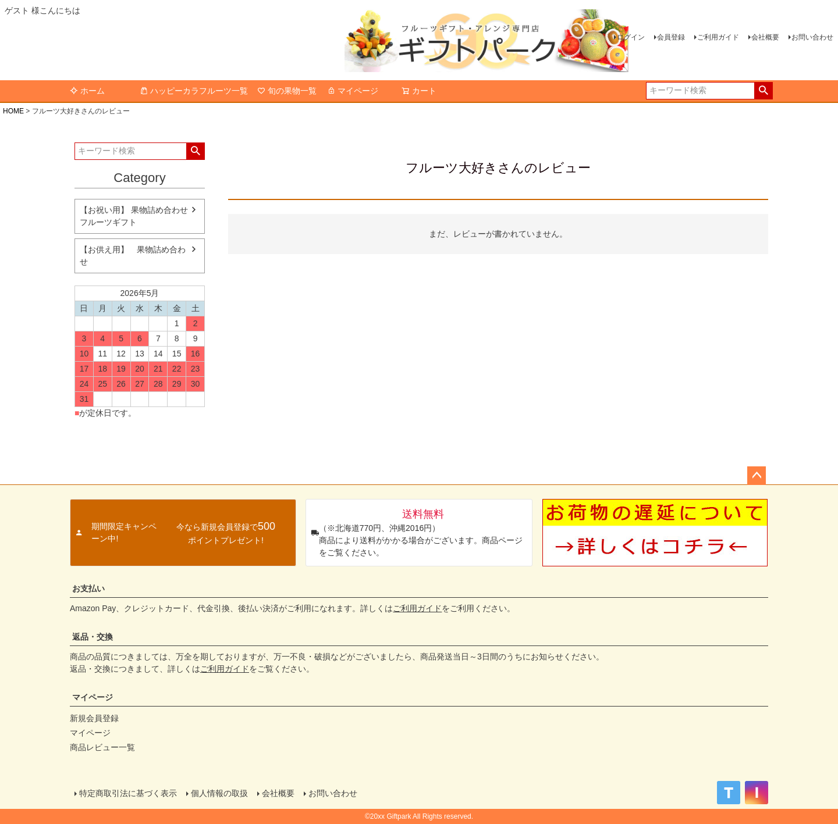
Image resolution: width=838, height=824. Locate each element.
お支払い (88, 588)
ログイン (631, 37)
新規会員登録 (94, 718)
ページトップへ (756, 475)
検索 (763, 91)
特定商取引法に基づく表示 (128, 793)
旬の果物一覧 (287, 90)
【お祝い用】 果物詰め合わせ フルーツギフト (134, 216)
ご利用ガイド (718, 37)
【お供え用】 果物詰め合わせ (133, 255)
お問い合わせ (812, 37)
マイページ (352, 90)
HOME (13, 111)
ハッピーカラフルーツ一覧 (194, 90)
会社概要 (765, 37)
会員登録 (671, 37)
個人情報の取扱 (219, 793)
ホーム (87, 90)
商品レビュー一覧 (102, 747)
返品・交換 (92, 636)
